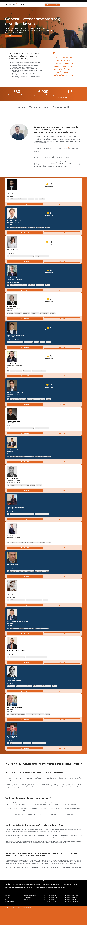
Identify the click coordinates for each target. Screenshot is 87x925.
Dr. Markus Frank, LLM (14, 220)
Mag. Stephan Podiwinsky (14, 450)
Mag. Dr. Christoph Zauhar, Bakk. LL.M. (18, 621)
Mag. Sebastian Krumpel (14, 707)
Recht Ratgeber (25, 4)
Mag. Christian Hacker (13, 421)
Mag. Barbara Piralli (13, 364)
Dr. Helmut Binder (12, 736)
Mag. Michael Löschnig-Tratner (16, 507)
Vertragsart (68, 147)
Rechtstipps (35, 4)
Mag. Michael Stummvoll (14, 192)
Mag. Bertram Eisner (13, 536)
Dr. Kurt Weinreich (12, 478)
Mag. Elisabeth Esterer (14, 278)
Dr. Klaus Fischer (12, 306)
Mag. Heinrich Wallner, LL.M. (15, 335)
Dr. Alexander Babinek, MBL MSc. (17, 650)
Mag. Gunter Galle (12, 564)
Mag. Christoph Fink (13, 593)
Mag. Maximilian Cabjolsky (15, 679)
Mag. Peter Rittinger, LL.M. (15, 392)
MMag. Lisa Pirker (12, 249)
